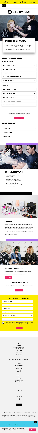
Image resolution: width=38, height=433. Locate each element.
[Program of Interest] (17, 319)
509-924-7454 (19, 352)
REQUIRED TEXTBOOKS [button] (8, 80)
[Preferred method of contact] (17, 315)
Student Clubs (19, 390)
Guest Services (19, 396)
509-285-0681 (19, 355)
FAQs (25, 424)
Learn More (8, 277)
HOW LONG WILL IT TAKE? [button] (9, 69)
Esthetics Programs (19, 368)
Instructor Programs (19, 370)
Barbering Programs (19, 365)
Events (19, 399)
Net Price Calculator (19, 381)
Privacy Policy (17, 322)
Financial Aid (19, 378)
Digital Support (19, 392)
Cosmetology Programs (19, 367)
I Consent (33, 429)
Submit (19, 328)
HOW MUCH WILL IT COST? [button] (9, 65)
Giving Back (19, 388)
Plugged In (16, 424)
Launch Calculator (19, 118)
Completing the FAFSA (19, 380)
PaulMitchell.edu (20, 407)
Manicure (19, 371)
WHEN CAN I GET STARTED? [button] (9, 73)
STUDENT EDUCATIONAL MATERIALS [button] (12, 76)
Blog (19, 398)
